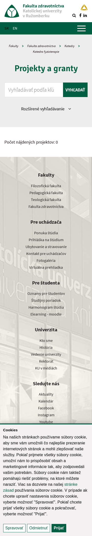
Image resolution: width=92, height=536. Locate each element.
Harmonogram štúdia (46, 307)
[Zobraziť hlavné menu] (81, 28)
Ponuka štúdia (46, 232)
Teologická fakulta (46, 199)
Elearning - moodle (46, 314)
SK (6, 28)
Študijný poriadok (46, 300)
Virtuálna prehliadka (46, 267)
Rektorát (46, 361)
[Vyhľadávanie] (74, 15)
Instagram (46, 414)
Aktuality (46, 394)
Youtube (46, 421)
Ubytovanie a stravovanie (46, 246)
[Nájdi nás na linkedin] (85, 15)
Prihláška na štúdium (46, 239)
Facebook (46, 407)
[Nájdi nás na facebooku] (80, 15)
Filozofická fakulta (46, 185)
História (46, 347)
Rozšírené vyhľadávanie (46, 109)
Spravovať (14, 528)
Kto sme (46, 340)
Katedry (70, 46)
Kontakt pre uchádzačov (46, 253)
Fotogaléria (46, 260)
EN (15, 28)
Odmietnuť (38, 528)
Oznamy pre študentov (46, 293)
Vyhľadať (75, 90)
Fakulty (13, 46)
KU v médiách (46, 368)
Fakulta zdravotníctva (41, 46)
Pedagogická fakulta (46, 192)
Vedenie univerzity (46, 354)
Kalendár (46, 401)
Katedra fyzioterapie (46, 52)
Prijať (59, 528)
